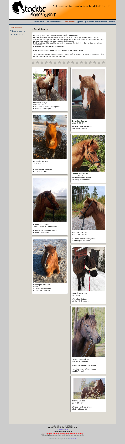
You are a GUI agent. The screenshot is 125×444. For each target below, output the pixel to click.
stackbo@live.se (62, 429)
